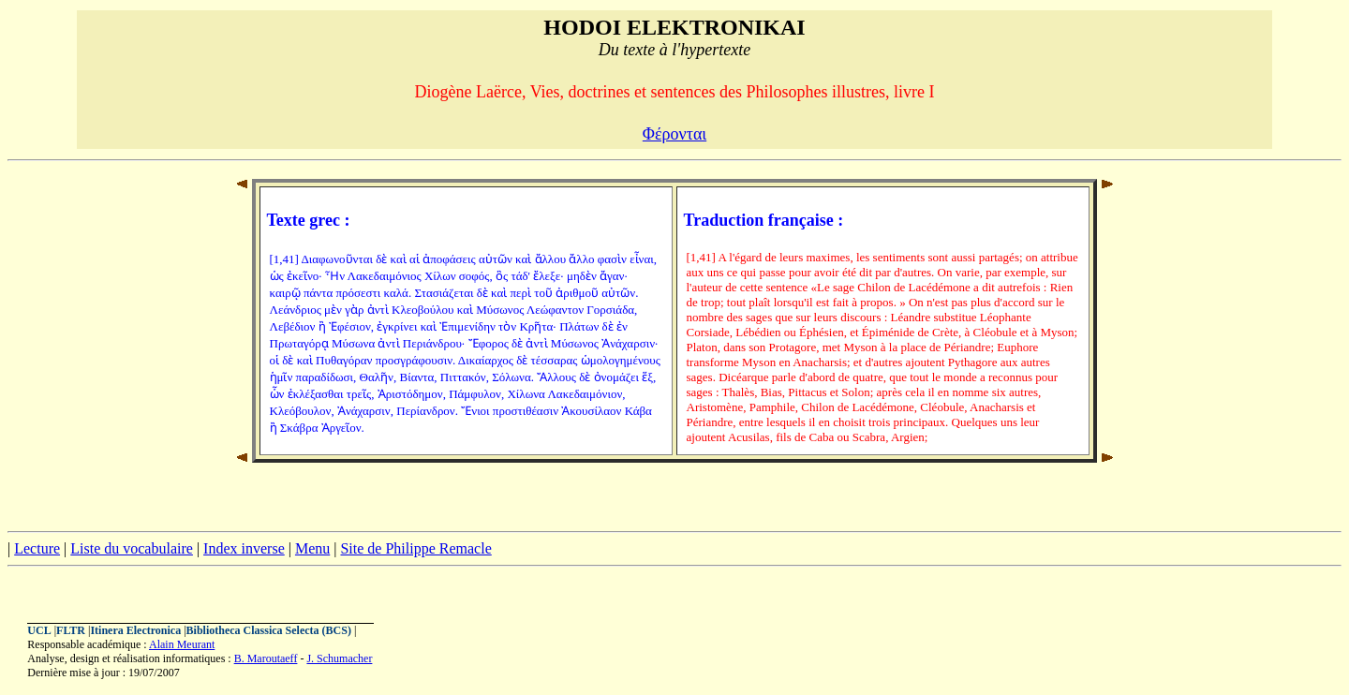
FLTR (70, 630)
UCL (39, 630)
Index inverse (244, 548)
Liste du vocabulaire (131, 548)
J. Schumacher (339, 658)
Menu (312, 548)
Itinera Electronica (135, 630)
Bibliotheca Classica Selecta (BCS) (268, 630)
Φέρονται (674, 134)
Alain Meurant (182, 644)
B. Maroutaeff (266, 658)
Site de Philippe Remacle (415, 548)
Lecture (37, 548)
